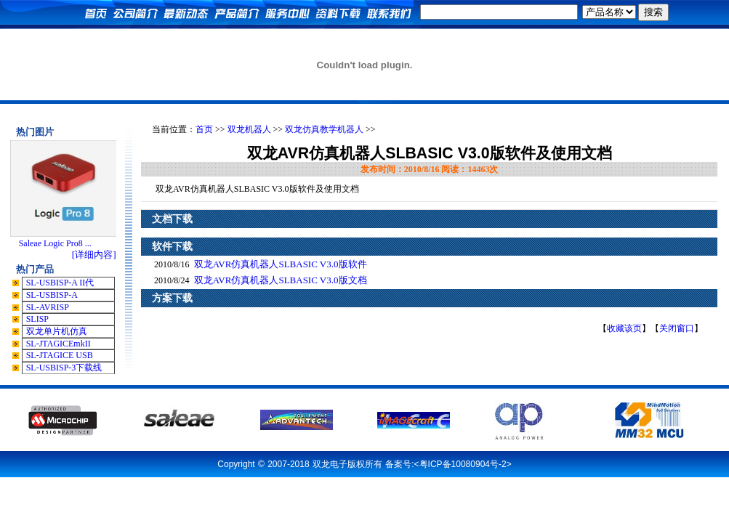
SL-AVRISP (47, 307)
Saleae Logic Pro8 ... (55, 243)
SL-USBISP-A (52, 295)
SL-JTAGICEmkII (58, 343)
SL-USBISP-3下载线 (64, 367)
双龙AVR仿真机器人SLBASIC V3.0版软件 (280, 264)
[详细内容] (94, 254)
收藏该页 (624, 328)
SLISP (37, 319)
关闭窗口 (676, 328)
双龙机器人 (249, 129)
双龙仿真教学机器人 (324, 129)
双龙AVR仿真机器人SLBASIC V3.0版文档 (280, 280)
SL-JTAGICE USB (59, 355)
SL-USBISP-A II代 (60, 282)
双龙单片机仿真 (56, 331)
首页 (204, 129)
